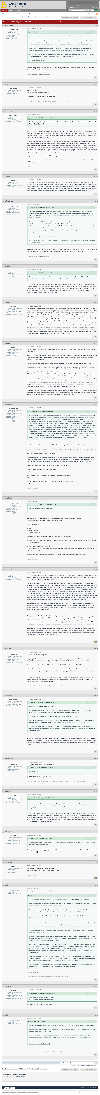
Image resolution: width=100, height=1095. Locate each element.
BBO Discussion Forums (8, 13)
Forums (4, 10)
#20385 (96, 201)
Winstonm (9, 25)
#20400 (96, 1015)
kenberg (8, 111)
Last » (44, 17)
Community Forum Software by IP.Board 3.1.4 (86, 1092)
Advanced (98, 10)
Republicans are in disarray (39, 891)
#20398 (96, 885)
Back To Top (5, 1092)
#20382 (96, 84)
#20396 (96, 832)
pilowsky (8, 862)
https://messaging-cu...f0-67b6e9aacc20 (39, 1043)
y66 (6, 84)
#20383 (96, 111)
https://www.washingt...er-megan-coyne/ (43, 97)
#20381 (96, 25)
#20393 (96, 695)
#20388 (96, 343)
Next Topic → (94, 1065)
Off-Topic (19, 13)
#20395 (96, 791)
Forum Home (13, 1092)
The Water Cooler (28, 13)
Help (94, 7)
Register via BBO (74, 7)
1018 (20, 17)
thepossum (9, 343)
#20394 (96, 758)
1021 (33, 17)
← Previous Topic (75, 1065)
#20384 (96, 176)
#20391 (96, 569)
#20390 (96, 498)
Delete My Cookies (22, 1092)
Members (11, 10)
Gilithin (8, 176)
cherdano (9, 759)
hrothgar (8, 404)
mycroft (8, 649)
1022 (37, 17)
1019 (25, 17)
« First (13, 17)
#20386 (96, 266)
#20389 (96, 404)
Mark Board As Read (33, 1092)
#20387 (96, 302)
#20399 (96, 986)
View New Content (90, 13)
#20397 (96, 862)
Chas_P (8, 303)
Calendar (18, 10)
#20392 (96, 648)
